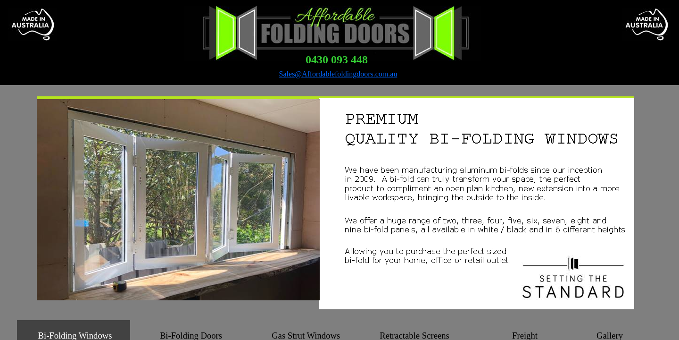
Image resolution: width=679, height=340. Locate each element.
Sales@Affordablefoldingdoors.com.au (338, 74)
